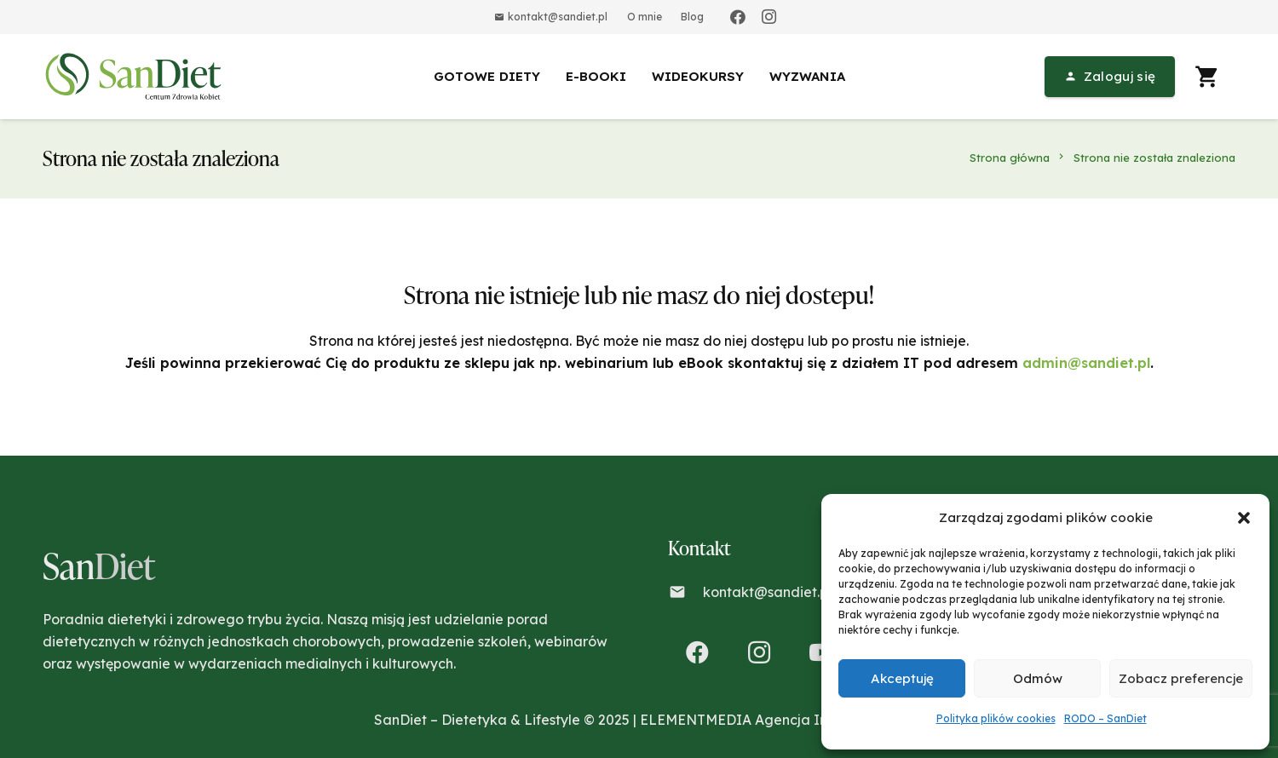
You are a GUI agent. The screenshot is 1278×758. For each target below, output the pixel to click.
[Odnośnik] (136, 76)
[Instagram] (768, 17)
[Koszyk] (1207, 76)
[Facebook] (737, 17)
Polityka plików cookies (996, 718)
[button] (1243, 517)
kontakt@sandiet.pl (767, 591)
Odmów (1037, 678)
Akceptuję (902, 678)
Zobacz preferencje (1181, 678)
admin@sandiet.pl (1086, 362)
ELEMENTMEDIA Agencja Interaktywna (772, 719)
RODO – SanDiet (1105, 718)
